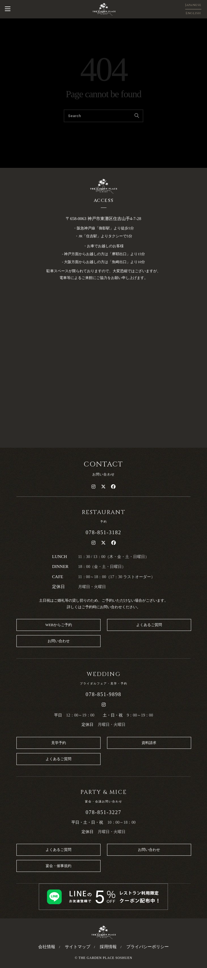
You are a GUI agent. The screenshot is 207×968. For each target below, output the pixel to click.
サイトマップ (77, 946)
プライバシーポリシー (147, 946)
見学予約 (58, 743)
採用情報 (108, 946)
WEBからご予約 (58, 625)
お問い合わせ (59, 641)
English (193, 13)
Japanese (193, 5)
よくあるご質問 (149, 625)
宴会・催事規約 (58, 866)
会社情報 (46, 946)
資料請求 (149, 743)
